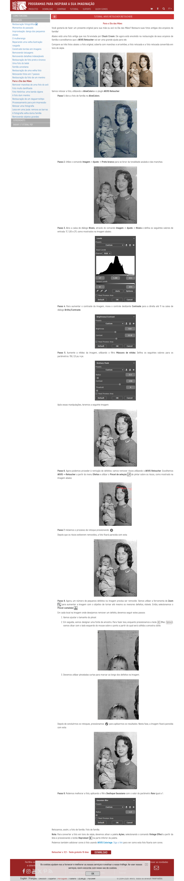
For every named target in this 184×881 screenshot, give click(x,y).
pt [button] (170, 8)
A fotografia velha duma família (26, 113)
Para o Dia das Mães (22, 81)
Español (52, 878)
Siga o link (118, 842)
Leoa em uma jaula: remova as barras (30, 109)
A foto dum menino (21, 95)
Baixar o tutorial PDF (23, 124)
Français (33, 878)
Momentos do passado (22, 27)
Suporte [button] (87, 9)
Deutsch (42, 878)
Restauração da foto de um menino (28, 77)
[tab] (30, 16)
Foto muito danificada (22, 88)
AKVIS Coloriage (104, 842)
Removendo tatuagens (22, 52)
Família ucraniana (20, 66)
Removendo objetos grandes (25, 116)
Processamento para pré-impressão (29, 102)
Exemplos (17, 20)
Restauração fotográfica (25, 24)
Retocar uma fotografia (23, 105)
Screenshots (19, 120)
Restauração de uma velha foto (26, 70)
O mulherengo (18, 38)
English (23, 878)
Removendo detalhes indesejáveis (28, 56)
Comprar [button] (61, 9)
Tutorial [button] (74, 9)
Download (47, 9)
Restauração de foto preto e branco (29, 59)
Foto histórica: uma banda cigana (27, 91)
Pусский (91, 878)
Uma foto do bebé (20, 63)
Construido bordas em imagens (26, 49)
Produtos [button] (33, 9)
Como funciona (20, 16)
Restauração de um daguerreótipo (28, 98)
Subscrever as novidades (156, 865)
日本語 (82, 878)
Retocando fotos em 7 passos (26, 74)
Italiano (72, 878)
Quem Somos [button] (101, 9)
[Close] (146, 864)
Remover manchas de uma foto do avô (30, 84)
